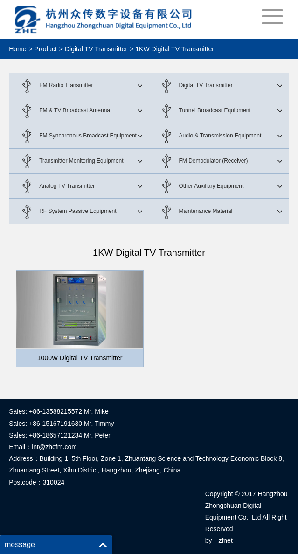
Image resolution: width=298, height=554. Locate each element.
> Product (43, 49)
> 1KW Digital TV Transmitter (172, 49)
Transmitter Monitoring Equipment (81, 160)
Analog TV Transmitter (67, 186)
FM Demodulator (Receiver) (213, 160)
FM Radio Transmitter (66, 85)
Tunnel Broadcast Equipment (215, 110)
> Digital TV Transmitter (93, 49)
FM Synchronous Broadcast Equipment (88, 135)
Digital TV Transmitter (206, 85)
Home (17, 49)
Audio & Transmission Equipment (220, 135)
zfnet (225, 540)
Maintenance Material (206, 211)
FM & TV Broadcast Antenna (74, 110)
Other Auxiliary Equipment (211, 186)
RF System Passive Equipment (77, 211)
